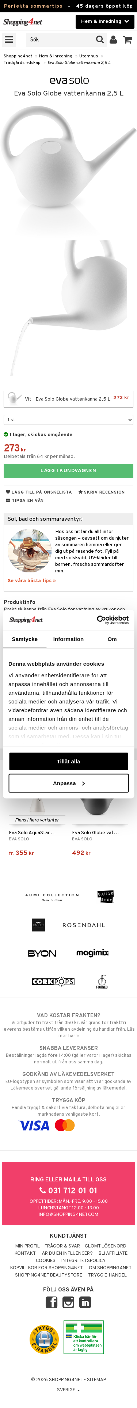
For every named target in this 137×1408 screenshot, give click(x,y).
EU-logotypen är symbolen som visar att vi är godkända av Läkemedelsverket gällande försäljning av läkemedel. (68, 1081)
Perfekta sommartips (33, 6)
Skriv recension (102, 492)
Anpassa (69, 783)
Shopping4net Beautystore (48, 1275)
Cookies (46, 1261)
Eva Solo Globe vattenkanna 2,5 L (78, 63)
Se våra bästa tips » (32, 581)
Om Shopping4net (110, 1268)
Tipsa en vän (25, 501)
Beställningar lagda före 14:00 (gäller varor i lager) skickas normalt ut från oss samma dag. (68, 1055)
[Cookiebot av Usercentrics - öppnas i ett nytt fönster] (97, 620)
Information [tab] (68, 639)
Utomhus (88, 56)
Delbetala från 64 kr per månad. (39, 457)
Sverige (68, 1390)
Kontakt (25, 1254)
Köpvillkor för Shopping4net (46, 1268)
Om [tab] (112, 639)
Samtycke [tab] (25, 639)
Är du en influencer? (67, 1254)
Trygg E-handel (107, 1275)
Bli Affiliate (113, 1254)
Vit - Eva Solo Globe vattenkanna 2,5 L (68, 399)
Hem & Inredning (55, 56)
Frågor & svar (62, 1246)
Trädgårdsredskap (22, 63)
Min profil (27, 1246)
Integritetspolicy (83, 1261)
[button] (127, 40)
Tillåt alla (68, 761)
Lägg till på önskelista (39, 492)
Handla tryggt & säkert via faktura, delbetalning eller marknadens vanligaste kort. (68, 1113)
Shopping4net (18, 56)
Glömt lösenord (105, 1246)
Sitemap (96, 1380)
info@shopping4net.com (68, 1215)
